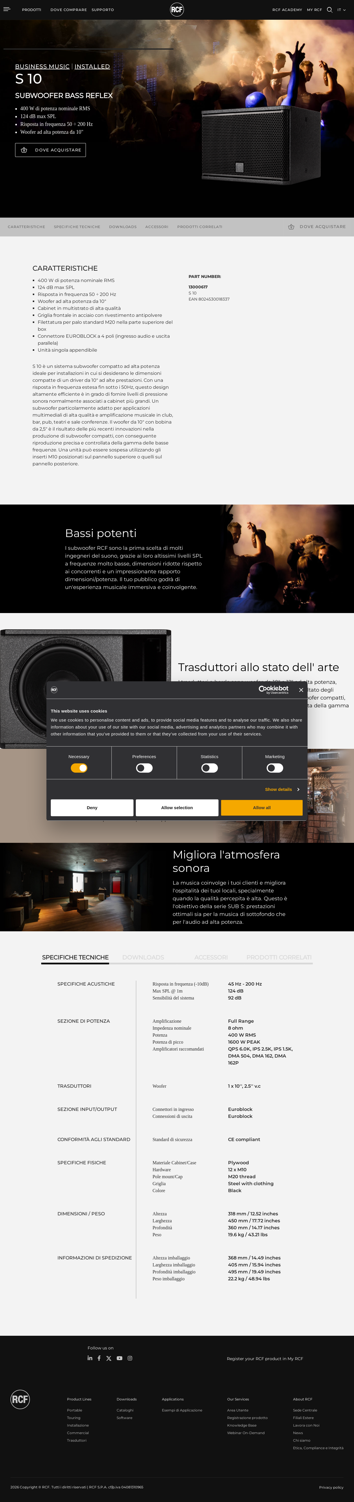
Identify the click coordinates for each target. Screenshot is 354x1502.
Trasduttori (76, 1440)
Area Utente (237, 1410)
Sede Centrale (305, 1410)
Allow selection (177, 807)
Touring (73, 1418)
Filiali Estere (303, 1418)
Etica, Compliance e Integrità (318, 1448)
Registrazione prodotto (247, 1418)
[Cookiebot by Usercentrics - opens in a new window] (263, 690)
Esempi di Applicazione (182, 1410)
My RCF (314, 10)
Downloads (123, 227)
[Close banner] (301, 690)
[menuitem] (68, 9)
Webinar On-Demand (246, 1433)
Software (124, 1418)
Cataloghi (125, 1410)
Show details (278, 789)
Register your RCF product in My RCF (265, 1358)
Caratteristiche (26, 227)
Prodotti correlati (200, 227)
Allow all (262, 807)
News (298, 1433)
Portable (74, 1410)
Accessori (157, 227)
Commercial (78, 1433)
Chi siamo (301, 1440)
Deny (92, 807)
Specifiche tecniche (77, 227)
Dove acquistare (58, 150)
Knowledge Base (242, 1425)
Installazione (78, 1425)
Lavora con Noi (306, 1425)
